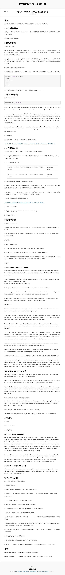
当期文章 (6, 12)
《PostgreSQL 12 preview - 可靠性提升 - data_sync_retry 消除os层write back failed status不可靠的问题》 (30, 144)
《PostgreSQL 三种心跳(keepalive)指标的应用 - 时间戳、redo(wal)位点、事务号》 (24, 202)
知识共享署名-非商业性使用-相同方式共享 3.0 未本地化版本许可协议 (32, 571)
